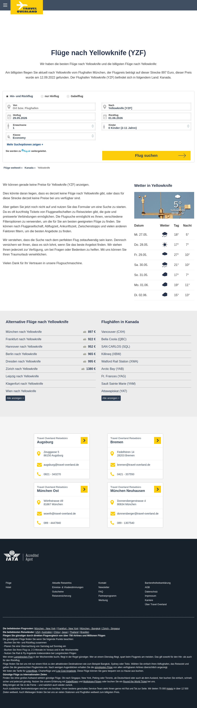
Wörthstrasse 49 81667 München (50, 502)
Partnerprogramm (108, 596)
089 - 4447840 (49, 523)
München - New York (44, 628)
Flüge (8, 583)
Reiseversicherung (61, 596)
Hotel (8, 587)
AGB (147, 587)
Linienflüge (31, 671)
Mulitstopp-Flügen (92, 681)
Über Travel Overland (156, 604)
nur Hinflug (52, 96)
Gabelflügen (72, 681)
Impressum (150, 596)
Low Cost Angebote (66, 671)
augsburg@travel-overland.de (58, 465)
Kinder (112, 125)
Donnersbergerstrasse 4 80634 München (128, 502)
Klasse (16, 135)
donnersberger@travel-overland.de (134, 514)
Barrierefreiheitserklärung (158, 583)
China (57, 632)
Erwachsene (19, 125)
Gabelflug (77, 96)
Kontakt (102, 583)
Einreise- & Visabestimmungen (67, 587)
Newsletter (104, 587)
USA (37, 632)
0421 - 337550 (122, 474)
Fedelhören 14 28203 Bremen (122, 453)
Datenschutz (151, 591)
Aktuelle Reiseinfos (62, 583)
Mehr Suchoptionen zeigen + (25, 144)
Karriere (149, 600)
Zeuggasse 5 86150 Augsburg (50, 453)
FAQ (101, 591)
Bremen (135, 440)
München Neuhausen (135, 489)
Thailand (74, 632)
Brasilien (84, 632)
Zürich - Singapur (111, 628)
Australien (47, 632)
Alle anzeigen (14, 398)
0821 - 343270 (49, 474)
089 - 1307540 (122, 523)
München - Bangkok (90, 628)
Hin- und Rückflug (21, 96)
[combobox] (51, 126)
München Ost (62, 489)
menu (5, 5)
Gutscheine (58, 591)
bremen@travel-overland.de (130, 465)
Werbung (103, 600)
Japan (65, 632)
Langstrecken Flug (23, 657)
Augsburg (62, 440)
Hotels (169, 688)
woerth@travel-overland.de (56, 514)
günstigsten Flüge (104, 667)
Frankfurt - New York (67, 628)
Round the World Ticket (135, 681)
